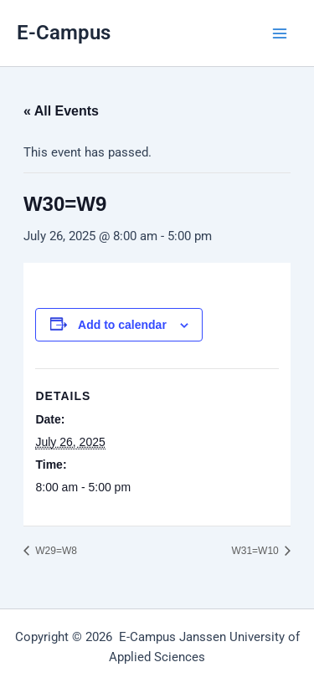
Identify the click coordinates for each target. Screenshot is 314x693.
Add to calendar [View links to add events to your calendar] (122, 324)
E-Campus (64, 32)
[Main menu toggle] (279, 33)
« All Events (61, 111)
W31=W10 (256, 551)
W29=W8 (55, 551)
